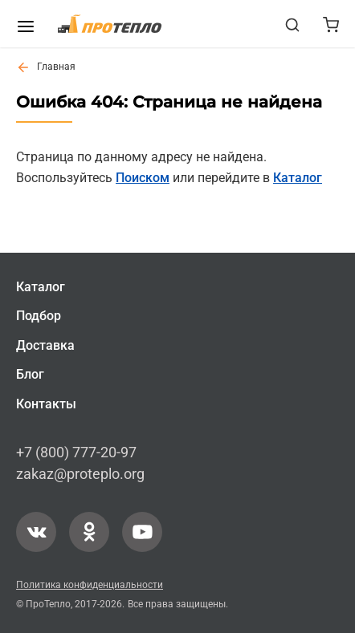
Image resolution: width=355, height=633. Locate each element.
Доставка (45, 345)
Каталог (297, 177)
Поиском (142, 177)
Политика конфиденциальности (89, 585)
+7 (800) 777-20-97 (76, 452)
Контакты (46, 404)
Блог (30, 375)
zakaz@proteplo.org (80, 474)
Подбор (38, 316)
